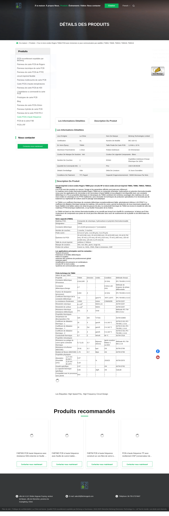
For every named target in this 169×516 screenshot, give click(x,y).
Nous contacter (93, 6)
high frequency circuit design (95, 394)
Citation (111, 6)
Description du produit (105, 121)
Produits (64, 6)
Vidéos (83, 6)
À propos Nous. (53, 6)
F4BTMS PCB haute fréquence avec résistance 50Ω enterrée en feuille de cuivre (32, 454)
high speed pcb (75, 394)
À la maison (40, 6)
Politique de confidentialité (21, 509)
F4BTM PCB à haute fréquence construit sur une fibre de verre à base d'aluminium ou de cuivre (100, 454)
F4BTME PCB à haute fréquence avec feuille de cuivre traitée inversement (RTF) (65, 454)
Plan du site (6, 509)
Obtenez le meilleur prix (120, 110)
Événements (74, 6)
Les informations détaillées (71, 121)
